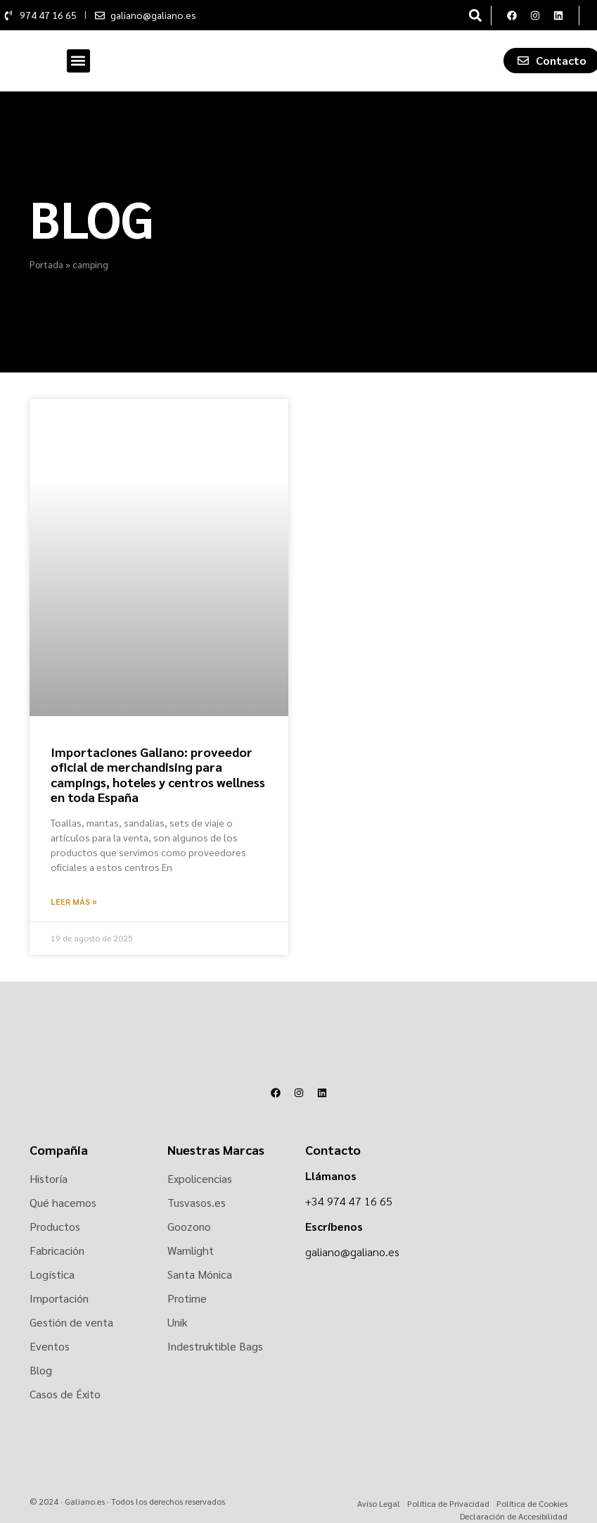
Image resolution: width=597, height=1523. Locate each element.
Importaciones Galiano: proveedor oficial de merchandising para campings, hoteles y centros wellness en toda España (158, 775)
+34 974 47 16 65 (348, 1200)
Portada (46, 264)
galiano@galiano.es (352, 1251)
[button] (475, 15)
